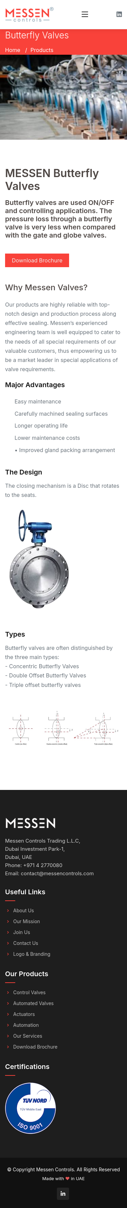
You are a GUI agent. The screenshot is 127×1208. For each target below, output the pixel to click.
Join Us (21, 932)
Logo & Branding (31, 954)
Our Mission (26, 921)
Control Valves (29, 992)
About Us (23, 910)
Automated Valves (33, 1003)
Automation (26, 1025)
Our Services (27, 1036)
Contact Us (25, 943)
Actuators (24, 1014)
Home (12, 50)
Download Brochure (37, 260)
